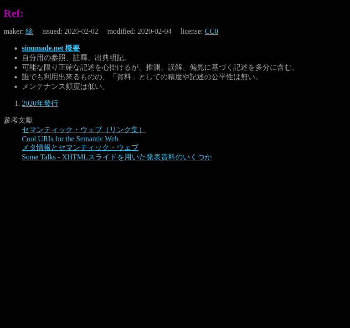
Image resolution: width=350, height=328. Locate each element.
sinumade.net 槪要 (51, 48)
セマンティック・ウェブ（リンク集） (84, 129)
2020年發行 (40, 103)
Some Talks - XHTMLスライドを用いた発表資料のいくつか (117, 157)
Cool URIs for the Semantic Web (70, 139)
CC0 (211, 31)
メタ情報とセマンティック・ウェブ (80, 147)
